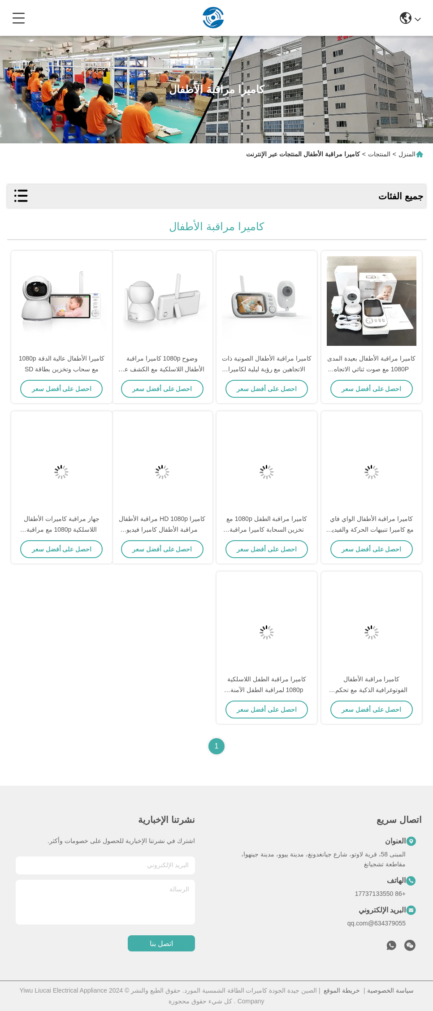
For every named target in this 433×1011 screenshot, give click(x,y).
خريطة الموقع (342, 990)
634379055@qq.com (376, 923)
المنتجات (379, 154)
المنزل (407, 154)
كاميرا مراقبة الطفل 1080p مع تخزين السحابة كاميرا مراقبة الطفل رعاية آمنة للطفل (266, 529)
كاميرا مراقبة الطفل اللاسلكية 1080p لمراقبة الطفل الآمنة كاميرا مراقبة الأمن (266, 689)
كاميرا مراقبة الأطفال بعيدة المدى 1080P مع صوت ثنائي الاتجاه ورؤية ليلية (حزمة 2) (371, 369)
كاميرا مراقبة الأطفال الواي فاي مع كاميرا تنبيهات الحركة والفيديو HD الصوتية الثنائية (371, 529)
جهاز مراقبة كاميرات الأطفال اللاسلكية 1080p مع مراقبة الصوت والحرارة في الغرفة (62, 529)
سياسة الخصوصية (390, 990)
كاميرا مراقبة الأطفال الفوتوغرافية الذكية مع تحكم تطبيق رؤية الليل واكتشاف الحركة (371, 689)
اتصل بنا (161, 943)
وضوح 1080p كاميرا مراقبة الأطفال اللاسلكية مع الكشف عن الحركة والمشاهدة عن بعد (162, 369)
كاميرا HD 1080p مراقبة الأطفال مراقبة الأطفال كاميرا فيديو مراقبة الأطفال (162, 529)
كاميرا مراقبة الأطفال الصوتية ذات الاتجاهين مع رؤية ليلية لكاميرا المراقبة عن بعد (267, 369)
